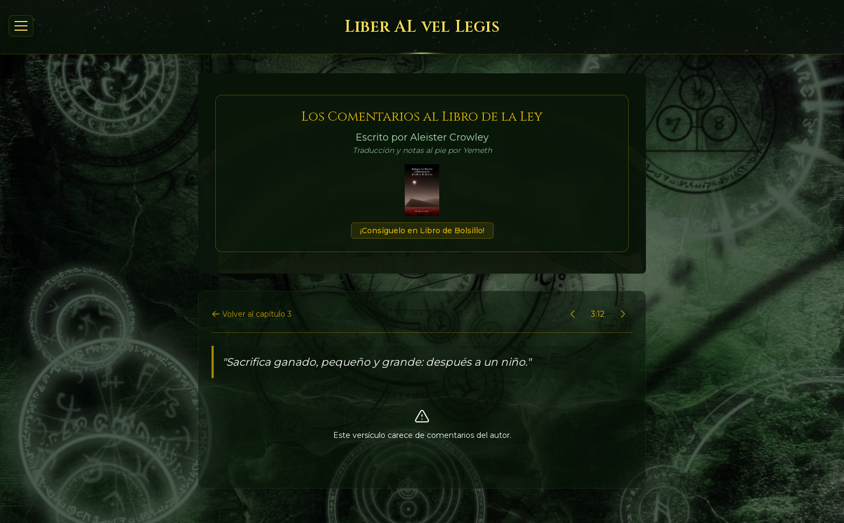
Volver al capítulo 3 (252, 314)
